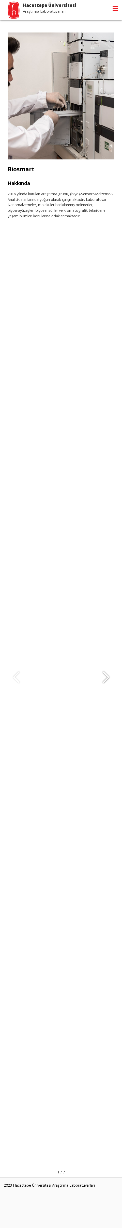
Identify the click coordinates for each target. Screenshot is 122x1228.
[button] (105, 677)
